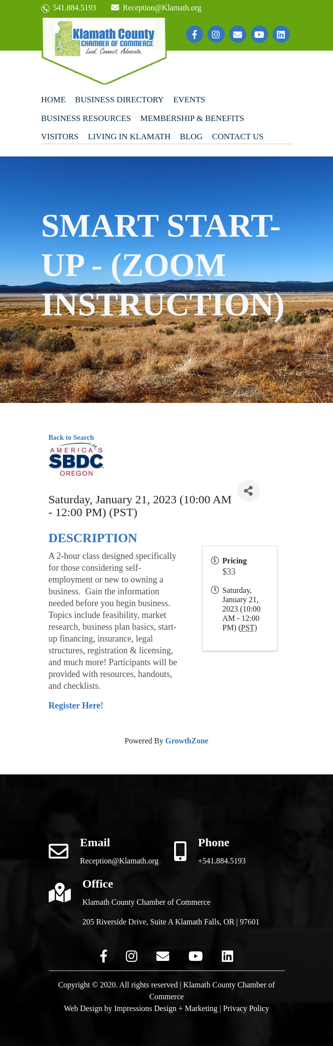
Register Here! (76, 705)
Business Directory (119, 99)
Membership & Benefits (192, 118)
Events (189, 99)
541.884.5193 (68, 8)
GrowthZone (187, 741)
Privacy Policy (246, 1008)
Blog (191, 136)
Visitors (60, 136)
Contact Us (238, 136)
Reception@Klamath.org (156, 7)
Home (53, 99)
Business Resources (86, 118)
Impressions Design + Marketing (165, 1008)
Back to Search (71, 437)
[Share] (249, 491)
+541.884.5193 (222, 861)
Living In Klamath (129, 136)
